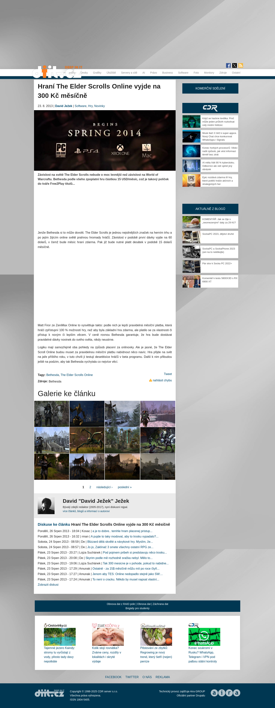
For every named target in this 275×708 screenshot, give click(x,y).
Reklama (163, 677)
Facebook (113, 677)
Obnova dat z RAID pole (121, 603)
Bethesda (52, 375)
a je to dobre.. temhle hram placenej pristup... (122, 531)
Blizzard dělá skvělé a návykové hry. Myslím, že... (120, 541)
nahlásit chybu (162, 380)
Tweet (168, 374)
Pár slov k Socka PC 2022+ (217, 263)
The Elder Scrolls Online (77, 375)
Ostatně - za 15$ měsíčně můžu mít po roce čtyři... (125, 568)
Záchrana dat (160, 603)
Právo (153, 72)
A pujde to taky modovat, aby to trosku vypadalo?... (124, 536)
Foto (196, 72)
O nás (147, 677)
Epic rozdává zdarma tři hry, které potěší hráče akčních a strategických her (217, 180)
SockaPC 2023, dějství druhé (218, 234)
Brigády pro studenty (137, 608)
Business (167, 72)
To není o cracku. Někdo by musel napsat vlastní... (125, 579)
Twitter (132, 677)
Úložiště (111, 72)
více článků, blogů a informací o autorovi (86, 511)
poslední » (125, 487)
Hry (90, 106)
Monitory (209, 72)
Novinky (99, 106)
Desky (84, 72)
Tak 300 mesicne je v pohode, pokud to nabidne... (136, 563)
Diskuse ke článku (54, 524)
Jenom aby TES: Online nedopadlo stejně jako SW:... (127, 574)
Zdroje (223, 72)
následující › (104, 487)
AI (144, 72)
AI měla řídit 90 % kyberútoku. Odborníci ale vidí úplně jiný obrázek (218, 166)
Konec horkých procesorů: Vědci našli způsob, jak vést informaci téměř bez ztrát (219, 151)
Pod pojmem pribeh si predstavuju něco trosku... (135, 552)
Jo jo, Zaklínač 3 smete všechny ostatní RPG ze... (120, 547)
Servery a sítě (129, 72)
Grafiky (97, 72)
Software (183, 72)
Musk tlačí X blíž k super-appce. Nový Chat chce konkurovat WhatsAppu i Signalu (219, 136)
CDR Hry (210, 108)
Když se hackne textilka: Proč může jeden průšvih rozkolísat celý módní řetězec (218, 121)
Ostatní (236, 72)
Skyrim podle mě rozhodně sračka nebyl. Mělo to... (119, 558)
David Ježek (63, 106)
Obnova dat (144, 603)
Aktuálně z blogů (210, 208)
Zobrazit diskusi (48, 584)
